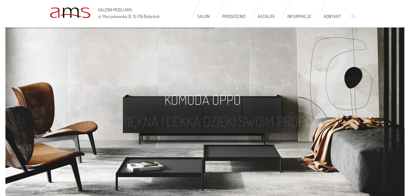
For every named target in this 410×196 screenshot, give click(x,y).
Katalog (266, 16)
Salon (203, 16)
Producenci (234, 16)
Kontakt (332, 16)
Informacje (299, 16)
